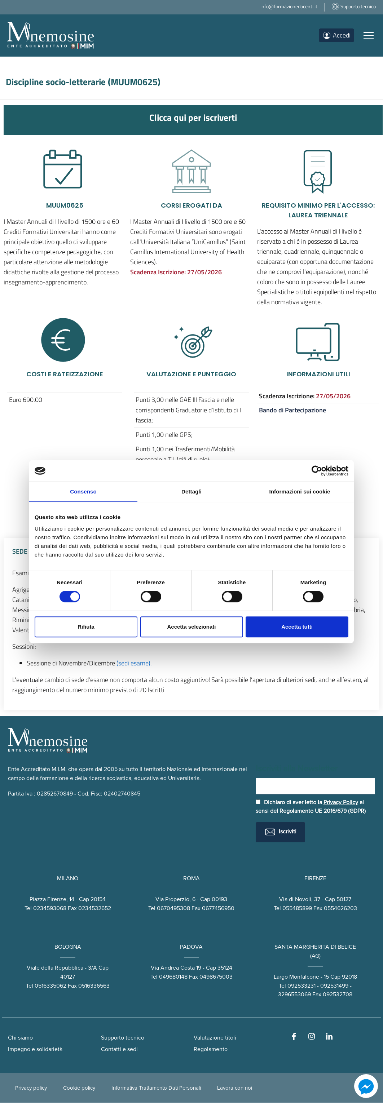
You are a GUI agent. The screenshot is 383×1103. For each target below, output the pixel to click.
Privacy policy (31, 1088)
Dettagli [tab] (191, 491)
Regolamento (211, 1049)
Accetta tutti (297, 627)
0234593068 (49, 908)
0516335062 (50, 985)
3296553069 (294, 994)
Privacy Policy (340, 802)
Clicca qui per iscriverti (193, 117)
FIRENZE (315, 878)
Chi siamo (20, 1038)
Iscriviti (280, 832)
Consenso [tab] (83, 491)
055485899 (297, 908)
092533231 (301, 985)
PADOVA (191, 947)
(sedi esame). (134, 663)
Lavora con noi (234, 1088)
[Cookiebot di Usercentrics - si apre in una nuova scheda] (316, 470)
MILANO (67, 878)
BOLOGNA (67, 947)
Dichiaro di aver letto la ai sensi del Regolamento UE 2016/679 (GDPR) (311, 807)
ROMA (191, 878)
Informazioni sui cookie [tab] (299, 491)
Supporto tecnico (122, 1038)
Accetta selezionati (191, 627)
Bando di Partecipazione (292, 410)
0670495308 (173, 908)
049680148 (173, 976)
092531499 (334, 985)
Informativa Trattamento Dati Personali (156, 1088)
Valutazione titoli (215, 1038)
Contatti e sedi (119, 1049)
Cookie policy (79, 1088)
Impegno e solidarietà (35, 1049)
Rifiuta (86, 627)
